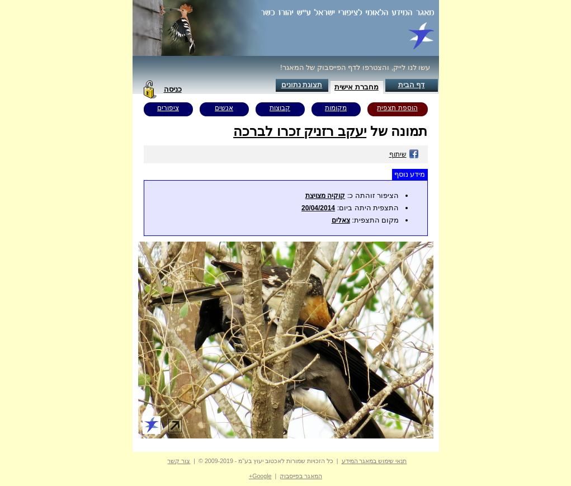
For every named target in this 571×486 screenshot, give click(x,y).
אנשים (224, 108)
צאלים (341, 220)
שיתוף (404, 154)
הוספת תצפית (397, 108)
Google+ (260, 476)
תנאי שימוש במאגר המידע (374, 460)
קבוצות (280, 108)
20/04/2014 (318, 208)
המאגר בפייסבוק (301, 476)
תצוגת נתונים (302, 85)
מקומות (336, 108)
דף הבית (411, 85)
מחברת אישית (356, 87)
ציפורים (168, 108)
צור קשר (178, 460)
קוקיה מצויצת (325, 196)
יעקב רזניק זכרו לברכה (299, 131)
